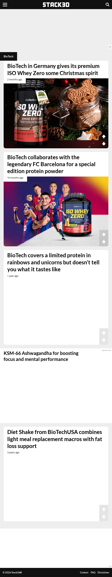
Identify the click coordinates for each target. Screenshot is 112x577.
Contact (84, 572)
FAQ (93, 572)
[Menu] (5, 4)
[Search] (107, 4)
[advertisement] (56, 28)
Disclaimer (103, 572)
